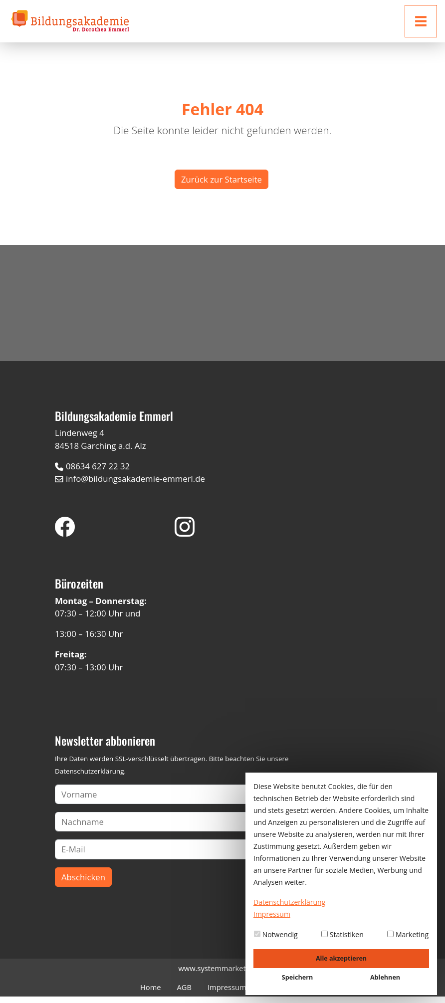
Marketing (408, 934)
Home (150, 994)
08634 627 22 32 (98, 472)
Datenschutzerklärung (89, 777)
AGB (184, 994)
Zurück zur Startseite (221, 179)
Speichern (297, 977)
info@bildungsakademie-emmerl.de (135, 485)
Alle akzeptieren (341, 958)
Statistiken (342, 934)
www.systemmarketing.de (222, 975)
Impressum (227, 994)
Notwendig (276, 934)
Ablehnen (385, 977)
